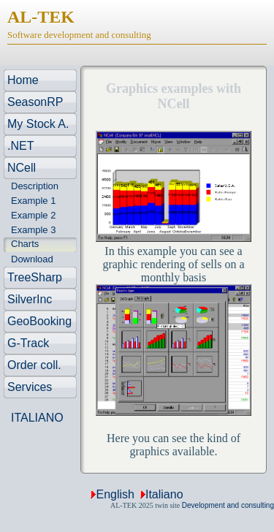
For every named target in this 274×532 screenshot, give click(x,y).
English (115, 494)
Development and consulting (228, 505)
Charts (25, 243)
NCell (21, 168)
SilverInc (29, 299)
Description (34, 185)
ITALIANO (37, 417)
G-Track (28, 343)
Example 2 (33, 215)
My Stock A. (38, 124)
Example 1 (33, 200)
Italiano (164, 494)
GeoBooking (39, 321)
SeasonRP (35, 102)
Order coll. (34, 365)
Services (29, 387)
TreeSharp (34, 277)
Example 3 (33, 229)
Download (32, 259)
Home (23, 80)
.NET (20, 146)
